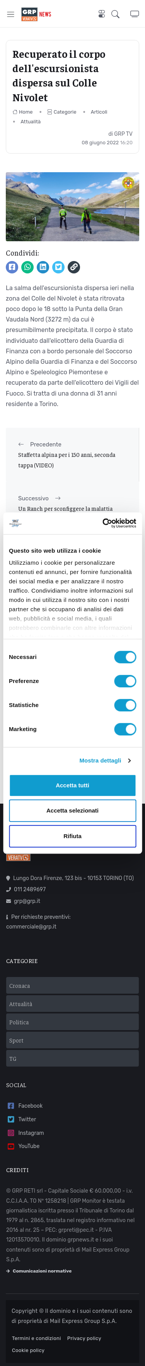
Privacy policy (84, 1338)
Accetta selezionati (72, 810)
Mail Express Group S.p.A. (83, 1321)
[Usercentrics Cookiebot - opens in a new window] (103, 523)
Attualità (30, 121)
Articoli (99, 112)
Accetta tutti (72, 785)
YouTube (22, 1146)
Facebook (24, 1106)
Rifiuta (72, 836)
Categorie (62, 112)
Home (22, 112)
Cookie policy (28, 1350)
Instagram (25, 1133)
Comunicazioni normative (39, 1271)
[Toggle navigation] (10, 14)
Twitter (21, 1119)
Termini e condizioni (36, 1338)
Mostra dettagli (100, 760)
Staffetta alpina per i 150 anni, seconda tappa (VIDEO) (66, 459)
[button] (120, 14)
